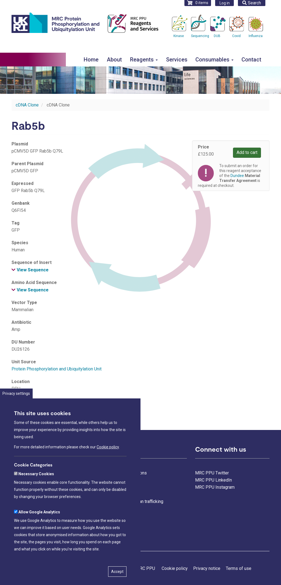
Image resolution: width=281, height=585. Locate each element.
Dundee (237, 175)
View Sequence (33, 269)
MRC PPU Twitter (212, 473)
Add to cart (247, 152)
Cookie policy (108, 452)
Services (176, 59)
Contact (251, 59)
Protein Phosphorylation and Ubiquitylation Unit (57, 369)
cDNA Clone (27, 105)
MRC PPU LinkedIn (213, 480)
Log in (225, 3)
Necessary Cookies (36, 479)
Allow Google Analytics (39, 517)
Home (91, 59)
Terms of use (238, 568)
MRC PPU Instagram (215, 487)
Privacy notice (206, 568)
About (114, 59)
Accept (117, 577)
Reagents (144, 59)
